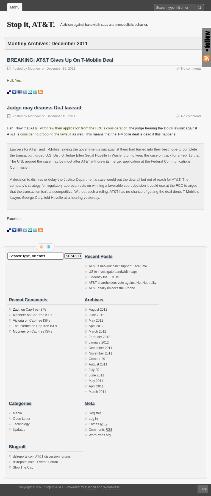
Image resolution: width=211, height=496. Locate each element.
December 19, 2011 (60, 68)
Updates (19, 430)
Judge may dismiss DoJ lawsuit (44, 107)
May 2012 (96, 320)
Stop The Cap (23, 467)
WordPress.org (100, 435)
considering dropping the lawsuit (45, 134)
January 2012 (99, 342)
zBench (90, 487)
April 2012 (96, 326)
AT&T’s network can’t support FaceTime (118, 266)
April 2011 (96, 386)
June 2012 (96, 315)
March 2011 (97, 392)
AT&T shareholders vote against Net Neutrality (122, 283)
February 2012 (99, 337)
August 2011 (98, 364)
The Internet (22, 326)
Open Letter (21, 419)
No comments (191, 68)
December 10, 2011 (60, 116)
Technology (21, 424)
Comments (100, 430)
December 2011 (100, 348)
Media (17, 413)
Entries (98, 424)
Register (95, 413)
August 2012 (98, 309)
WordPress (111, 487)
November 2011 (100, 353)
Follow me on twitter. (49, 247)
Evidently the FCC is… (105, 277)
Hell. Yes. (14, 80)
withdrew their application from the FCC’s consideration (83, 128)
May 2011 (96, 381)
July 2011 (96, 370)
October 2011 (99, 359)
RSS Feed (42, 247)
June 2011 (96, 375)
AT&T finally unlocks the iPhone (112, 288)
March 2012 (97, 331)
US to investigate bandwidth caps (113, 272)
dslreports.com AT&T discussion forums (42, 456)
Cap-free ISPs (36, 309)
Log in (93, 419)
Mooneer (34, 68)
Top (204, 489)
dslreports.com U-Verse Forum (35, 462)
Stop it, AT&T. (31, 24)
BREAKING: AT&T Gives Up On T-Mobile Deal (60, 60)
